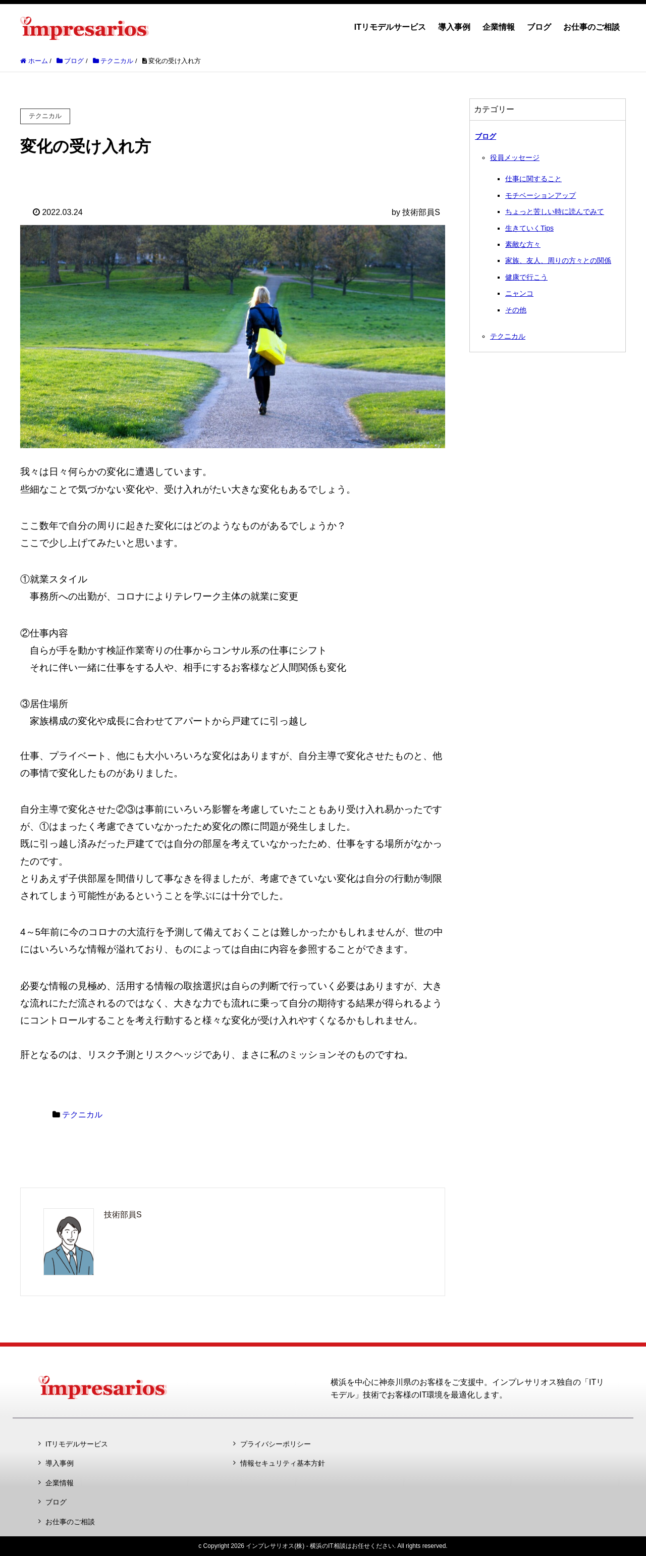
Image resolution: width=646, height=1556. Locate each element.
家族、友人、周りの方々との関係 (558, 260)
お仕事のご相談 (591, 27)
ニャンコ (519, 293)
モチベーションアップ (540, 195)
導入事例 (454, 27)
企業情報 (498, 27)
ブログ (539, 27)
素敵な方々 (523, 244)
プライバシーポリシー (275, 1444)
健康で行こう (526, 277)
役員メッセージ (515, 157)
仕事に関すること (533, 179)
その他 (515, 310)
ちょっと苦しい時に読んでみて (554, 211)
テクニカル (82, 1114)
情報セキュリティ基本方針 (282, 1463)
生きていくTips (529, 228)
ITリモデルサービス (390, 27)
